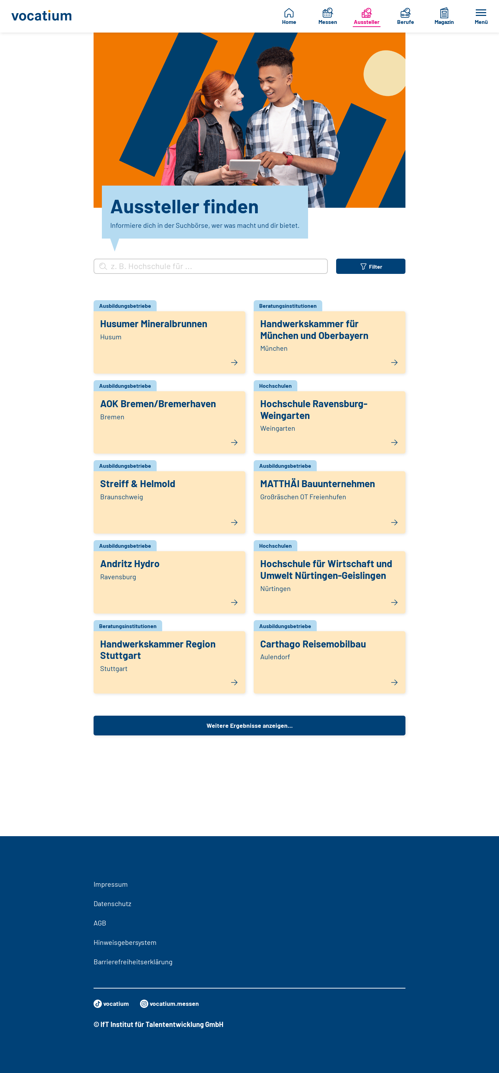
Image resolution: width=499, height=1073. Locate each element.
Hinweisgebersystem (125, 942)
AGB (100, 923)
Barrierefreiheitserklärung (133, 961)
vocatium (113, 1004)
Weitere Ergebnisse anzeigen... (249, 803)
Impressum (111, 884)
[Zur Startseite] (43, 16)
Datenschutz (112, 903)
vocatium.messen (175, 1004)
